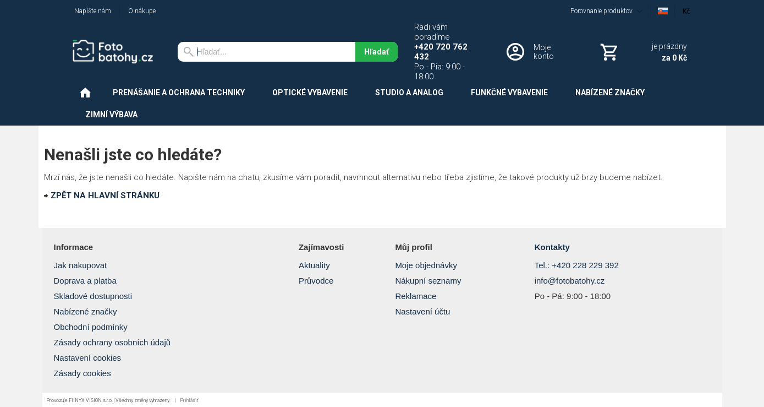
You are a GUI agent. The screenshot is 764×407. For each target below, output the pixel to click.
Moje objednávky (426, 265)
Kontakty (552, 247)
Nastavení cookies (88, 357)
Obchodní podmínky (91, 327)
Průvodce (316, 280)
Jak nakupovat (80, 265)
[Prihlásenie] (537, 52)
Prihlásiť (189, 400)
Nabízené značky (85, 311)
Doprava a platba (85, 280)
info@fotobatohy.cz (570, 280)
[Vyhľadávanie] (266, 52)
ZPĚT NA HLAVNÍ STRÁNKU (105, 195)
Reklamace (415, 296)
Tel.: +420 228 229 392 (577, 265)
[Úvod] (116, 52)
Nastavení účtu (422, 311)
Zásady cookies (82, 373)
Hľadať (376, 51)
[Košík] (642, 52)
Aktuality (314, 265)
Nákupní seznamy (428, 280)
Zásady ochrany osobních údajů (112, 342)
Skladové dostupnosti (93, 296)
